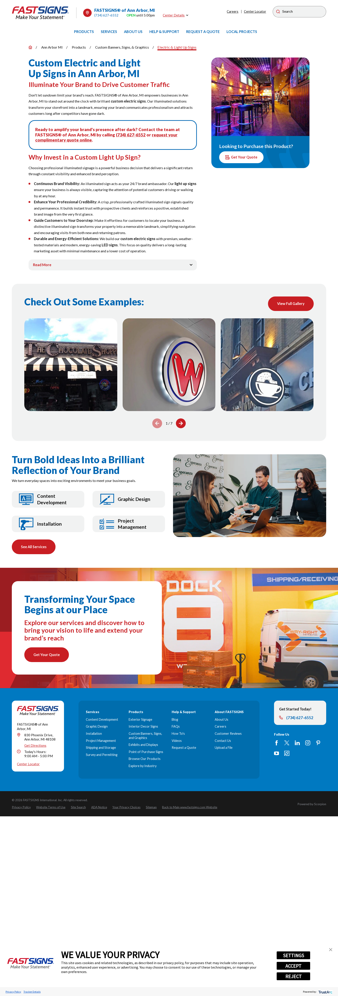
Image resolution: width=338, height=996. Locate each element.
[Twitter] (286, 743)
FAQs (176, 727)
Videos (177, 741)
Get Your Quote (241, 157)
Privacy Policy (13, 991)
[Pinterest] (318, 743)
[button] (330, 949)
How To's (178, 734)
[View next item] (181, 423)
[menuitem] (84, 31)
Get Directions (35, 746)
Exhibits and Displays (143, 745)
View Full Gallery (290, 304)
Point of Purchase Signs (146, 752)
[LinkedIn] (297, 743)
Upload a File (224, 748)
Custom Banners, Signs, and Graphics (145, 736)
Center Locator (255, 11)
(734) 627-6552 (106, 15)
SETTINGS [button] (293, 955)
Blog (175, 720)
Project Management (101, 741)
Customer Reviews (228, 734)
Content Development (102, 720)
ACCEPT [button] (293, 966)
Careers (232, 11)
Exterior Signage (140, 720)
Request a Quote (184, 748)
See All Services (34, 547)
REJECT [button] (293, 976)
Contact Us (223, 741)
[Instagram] (307, 743)
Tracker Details (32, 991)
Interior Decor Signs (143, 727)
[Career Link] (286, 753)
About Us (221, 720)
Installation (94, 734)
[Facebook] (276, 743)
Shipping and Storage (101, 748)
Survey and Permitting (101, 755)
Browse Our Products (145, 759)
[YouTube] (276, 753)
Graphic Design (97, 727)
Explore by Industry (143, 766)
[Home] (40, 12)
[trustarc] (325, 991)
